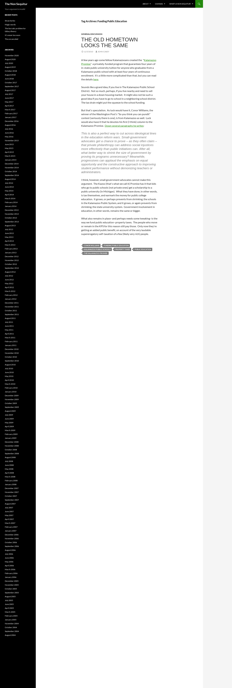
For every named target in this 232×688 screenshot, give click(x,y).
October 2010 (11, 357)
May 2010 (9, 376)
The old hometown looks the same (109, 42)
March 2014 (10, 198)
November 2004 (12, 623)
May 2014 (9, 191)
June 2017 (9, 98)
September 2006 (12, 546)
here (95, 79)
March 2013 (10, 245)
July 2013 (9, 229)
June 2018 (9, 78)
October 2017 (11, 82)
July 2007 (9, 507)
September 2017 (12, 86)
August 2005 (10, 596)
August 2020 (10, 59)
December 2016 (12, 121)
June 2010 (9, 372)
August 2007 (10, 504)
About (146, 4)
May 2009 (9, 422)
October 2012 (11, 264)
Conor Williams (91, 245)
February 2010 (11, 388)
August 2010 (10, 364)
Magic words (10, 24)
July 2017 (9, 94)
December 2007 (12, 488)
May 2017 (9, 102)
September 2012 (12, 268)
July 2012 (9, 276)
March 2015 (10, 156)
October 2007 (11, 496)
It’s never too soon (12, 35)
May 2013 (9, 237)
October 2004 (11, 627)
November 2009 (12, 399)
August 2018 (10, 75)
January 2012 (10, 299)
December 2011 (12, 303)
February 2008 (11, 480)
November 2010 (12, 353)
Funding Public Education (116, 245)
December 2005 (12, 581)
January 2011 (10, 345)
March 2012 (10, 291)
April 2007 (9, 519)
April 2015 (9, 152)
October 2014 (11, 171)
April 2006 (9, 565)
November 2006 (12, 538)
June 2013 (9, 233)
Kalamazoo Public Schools (97, 249)
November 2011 (12, 306)
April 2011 (9, 333)
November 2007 (12, 492)
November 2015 (12, 140)
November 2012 (12, 260)
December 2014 (12, 163)
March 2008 (10, 476)
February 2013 (11, 248)
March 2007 (10, 523)
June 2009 (9, 419)
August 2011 (10, 318)
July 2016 (9, 129)
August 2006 (10, 550)
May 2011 (9, 330)
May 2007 (9, 515)
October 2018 (11, 71)
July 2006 (9, 554)
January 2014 (10, 206)
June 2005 (9, 604)
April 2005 (9, 608)
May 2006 (9, 561)
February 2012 (11, 295)
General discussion (91, 34)
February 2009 (11, 434)
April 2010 (9, 380)
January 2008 (10, 484)
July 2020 (9, 63)
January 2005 (10, 619)
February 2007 (11, 527)
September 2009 (12, 407)
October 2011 (11, 310)
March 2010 (10, 384)
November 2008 (12, 446)
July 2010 (9, 368)
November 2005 (12, 585)
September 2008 (12, 453)
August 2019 (10, 67)
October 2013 (11, 218)
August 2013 (10, 225)
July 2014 (9, 183)
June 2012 (9, 279)
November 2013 (12, 214)
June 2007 (9, 511)
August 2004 (10, 635)
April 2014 (9, 194)
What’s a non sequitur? (180, 4)
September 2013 (12, 221)
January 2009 (10, 438)
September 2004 (12, 631)
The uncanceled (11, 39)
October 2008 (11, 449)
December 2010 (12, 349)
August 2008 (10, 457)
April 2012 (9, 287)
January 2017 (10, 117)
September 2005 (12, 592)
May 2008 (9, 469)
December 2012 (12, 256)
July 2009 (9, 415)
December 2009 (12, 395)
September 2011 (12, 314)
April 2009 (9, 426)
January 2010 (10, 391)
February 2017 (11, 113)
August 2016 (10, 125)
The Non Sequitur (16, 4)
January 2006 (10, 577)
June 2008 (9, 465)
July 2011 (9, 322)
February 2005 (11, 616)
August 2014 (10, 179)
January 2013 (10, 252)
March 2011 (10, 337)
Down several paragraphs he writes (124, 125)
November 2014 (12, 167)
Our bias (159, 4)
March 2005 (10, 612)
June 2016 (9, 133)
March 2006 (10, 569)
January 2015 (10, 160)
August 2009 (10, 411)
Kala (146, 60)
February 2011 (11, 341)
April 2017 (9, 105)
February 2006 (11, 573)
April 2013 (9, 241)
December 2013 (12, 210)
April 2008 (9, 473)
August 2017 (10, 90)
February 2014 (11, 202)
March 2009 (10, 430)
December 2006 (12, 534)
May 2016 (9, 136)
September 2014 (12, 175)
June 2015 (9, 144)
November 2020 (12, 55)
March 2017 (10, 109)
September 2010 (12, 361)
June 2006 (9, 558)
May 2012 (9, 283)
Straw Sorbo (10, 20)
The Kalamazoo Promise (95, 253)
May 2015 (9, 148)
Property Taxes (122, 249)
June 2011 (9, 326)
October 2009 (11, 403)
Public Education (143, 249)
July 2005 (9, 600)
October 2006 (11, 542)
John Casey (103, 51)
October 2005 (11, 589)
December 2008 (12, 442)
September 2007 (12, 500)
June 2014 (9, 187)
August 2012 (10, 272)
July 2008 (9, 461)
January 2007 (10, 531)
